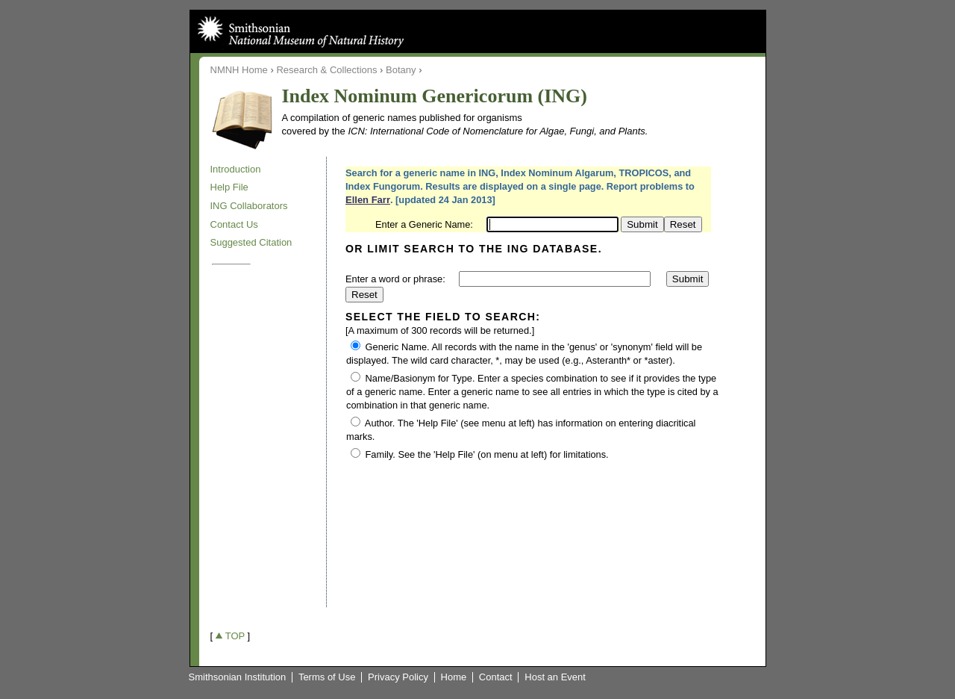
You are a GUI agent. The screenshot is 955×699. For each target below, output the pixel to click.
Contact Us (234, 224)
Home (454, 677)
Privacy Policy (398, 677)
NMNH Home (239, 69)
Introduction (235, 169)
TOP (235, 635)
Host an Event (555, 677)
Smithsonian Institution (237, 677)
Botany (401, 69)
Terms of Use (327, 677)
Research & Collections (326, 69)
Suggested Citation (251, 242)
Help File (229, 187)
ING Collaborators (249, 205)
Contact (496, 677)
